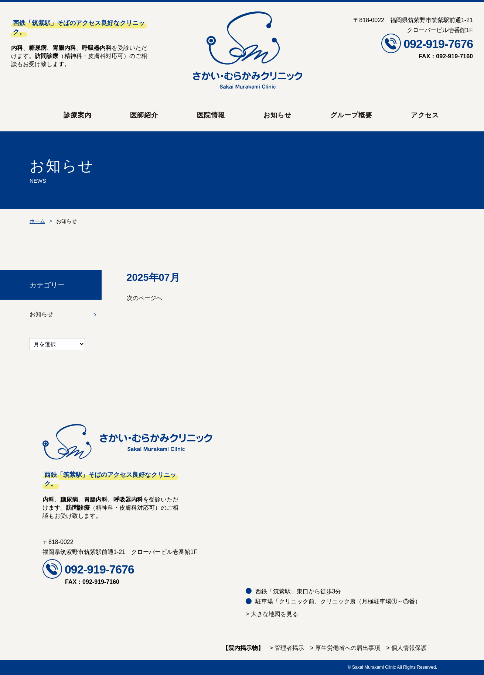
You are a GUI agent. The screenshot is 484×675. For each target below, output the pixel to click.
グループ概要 (351, 115)
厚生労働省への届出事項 (347, 648)
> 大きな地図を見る (272, 614)
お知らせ (277, 115)
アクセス (425, 115)
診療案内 (78, 115)
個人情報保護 (409, 648)
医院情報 (211, 115)
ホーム (37, 221)
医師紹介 (144, 115)
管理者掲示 (289, 648)
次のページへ (144, 298)
